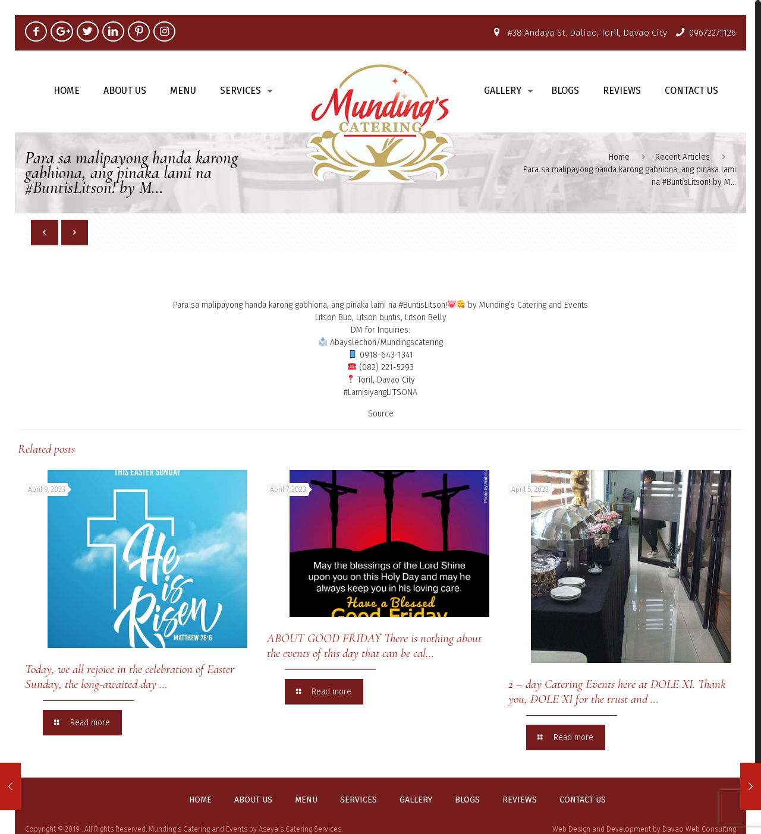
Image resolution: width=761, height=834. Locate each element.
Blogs (467, 800)
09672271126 (712, 32)
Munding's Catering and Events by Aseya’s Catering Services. (245, 829)
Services (358, 800)
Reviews (519, 800)
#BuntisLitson (422, 305)
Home (619, 157)
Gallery (416, 800)
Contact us (582, 800)
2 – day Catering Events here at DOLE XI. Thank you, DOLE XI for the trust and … (617, 691)
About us (253, 800)
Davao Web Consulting (699, 829)
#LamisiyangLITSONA (380, 392)
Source (381, 414)
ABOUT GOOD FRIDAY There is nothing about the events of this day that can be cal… (374, 646)
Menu (306, 800)
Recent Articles (682, 157)
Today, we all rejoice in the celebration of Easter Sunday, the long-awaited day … (129, 676)
